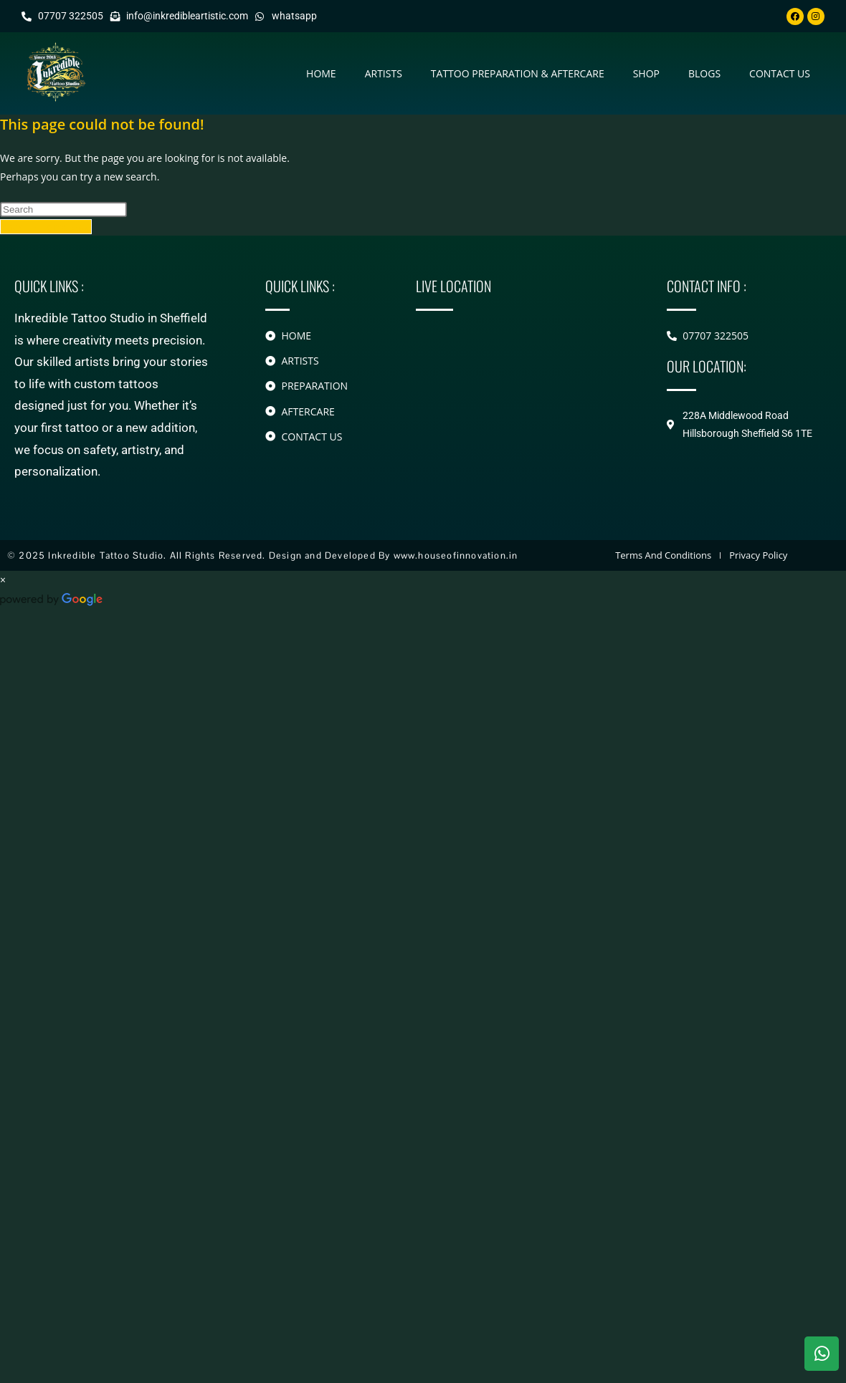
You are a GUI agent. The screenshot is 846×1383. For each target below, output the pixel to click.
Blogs (704, 73)
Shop (646, 73)
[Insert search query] (63, 209)
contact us (779, 73)
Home (321, 73)
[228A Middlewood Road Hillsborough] (520, 387)
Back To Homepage (46, 226)
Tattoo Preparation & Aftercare (517, 73)
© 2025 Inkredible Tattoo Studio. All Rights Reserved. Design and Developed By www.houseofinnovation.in (262, 555)
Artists (383, 73)
